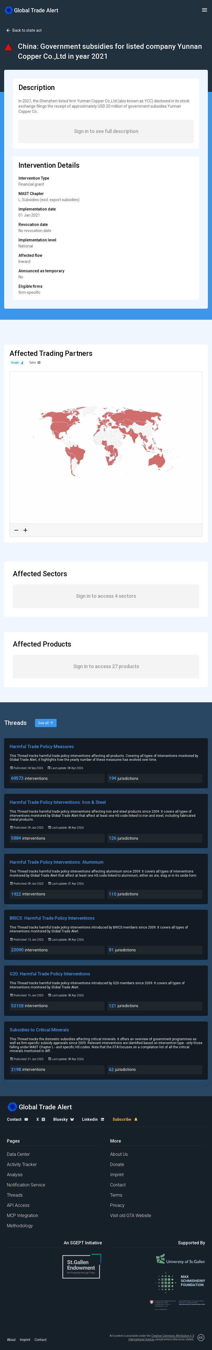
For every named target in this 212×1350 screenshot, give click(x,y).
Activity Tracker (22, 1164)
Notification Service (26, 1185)
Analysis (15, 1174)
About (11, 1340)
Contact (118, 1185)
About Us (119, 1154)
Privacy (117, 1205)
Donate (117, 1164)
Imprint (117, 1174)
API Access (18, 1205)
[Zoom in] (25, 530)
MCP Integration (22, 1215)
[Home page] (31, 10)
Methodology (20, 1225)
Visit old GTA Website (130, 1215)
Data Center (18, 1154)
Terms (116, 1195)
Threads (15, 1195)
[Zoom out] (16, 530)
